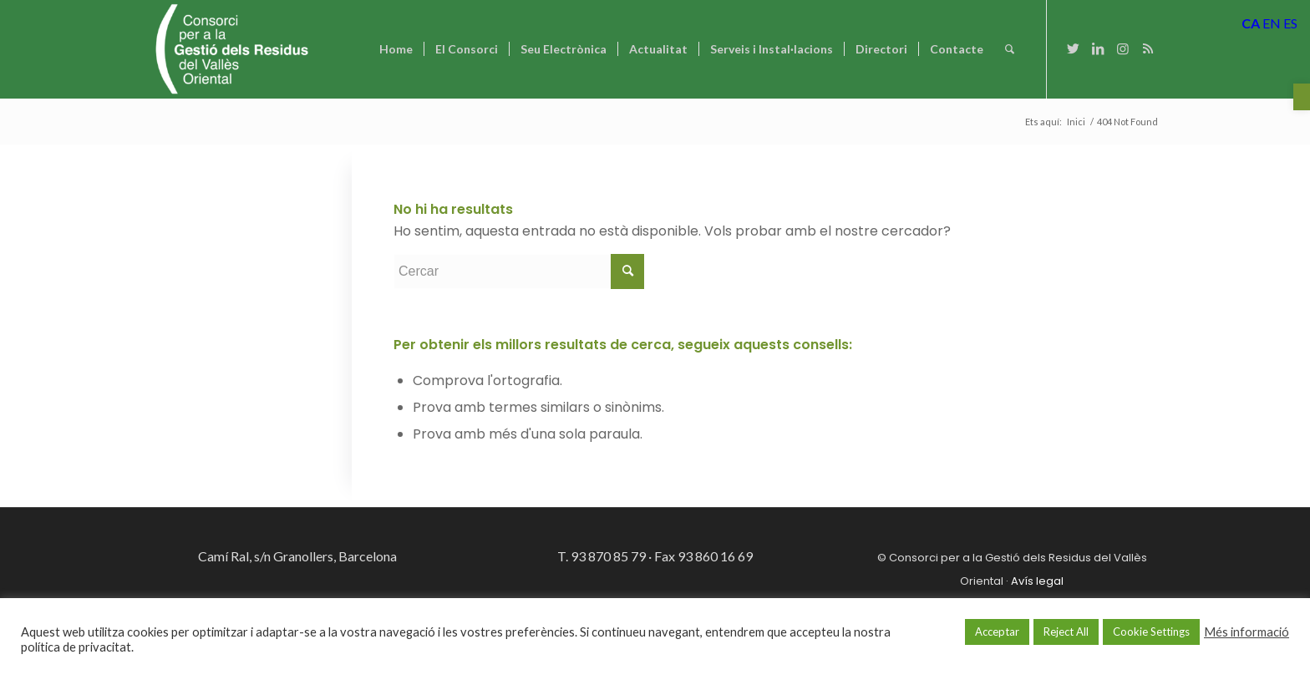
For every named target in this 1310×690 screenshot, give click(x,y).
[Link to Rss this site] (1147, 48)
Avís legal (1037, 581)
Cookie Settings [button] (1151, 631)
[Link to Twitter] (1072, 48)
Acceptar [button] (997, 631)
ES (1290, 23)
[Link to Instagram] (1122, 48)
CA (1250, 23)
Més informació (1246, 632)
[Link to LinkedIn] (1097, 48)
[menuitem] (396, 49)
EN (1271, 23)
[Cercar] (1009, 49)
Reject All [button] (1066, 631)
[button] (1301, 97)
